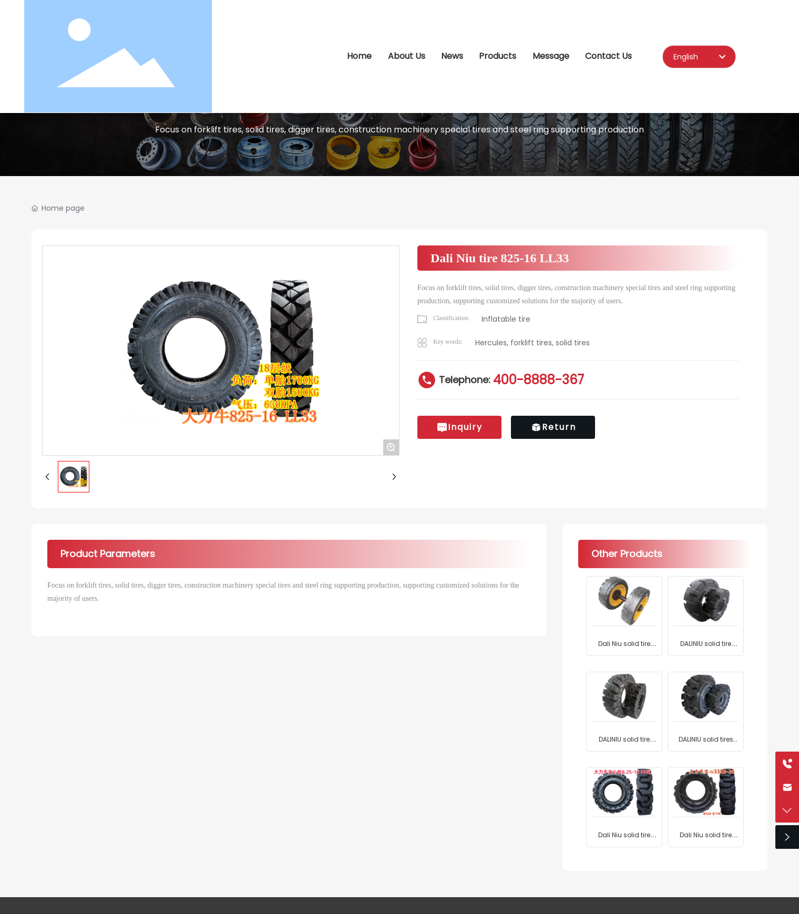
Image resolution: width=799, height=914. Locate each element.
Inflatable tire (506, 319)
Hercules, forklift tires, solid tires (532, 342)
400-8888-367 (538, 379)
